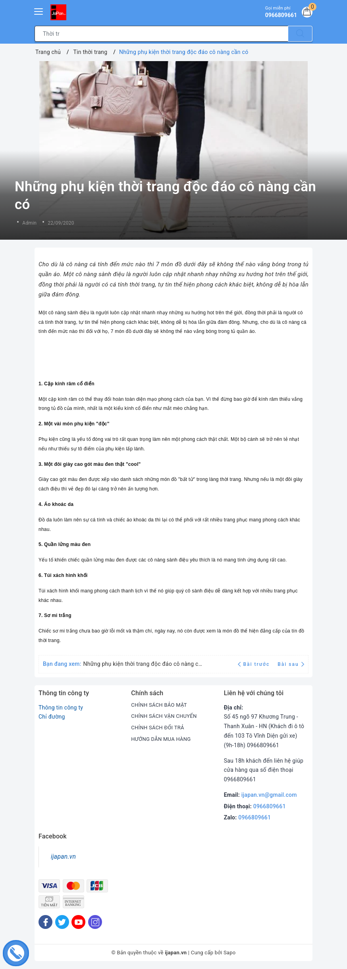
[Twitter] (62, 922)
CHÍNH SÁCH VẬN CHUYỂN (166, 716)
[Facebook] (45, 922)
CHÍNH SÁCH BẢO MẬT (161, 705)
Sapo (230, 953)
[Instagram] (95, 922)
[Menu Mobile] (39, 10)
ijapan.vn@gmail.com (269, 795)
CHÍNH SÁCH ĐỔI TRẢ (159, 727)
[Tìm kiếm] (300, 34)
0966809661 (269, 806)
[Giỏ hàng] (305, 13)
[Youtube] (78, 922)
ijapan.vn (63, 856)
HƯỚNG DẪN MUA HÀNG (163, 739)
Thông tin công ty (61, 707)
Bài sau (291, 664)
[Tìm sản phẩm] (161, 34)
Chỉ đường (52, 716)
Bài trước (255, 664)
